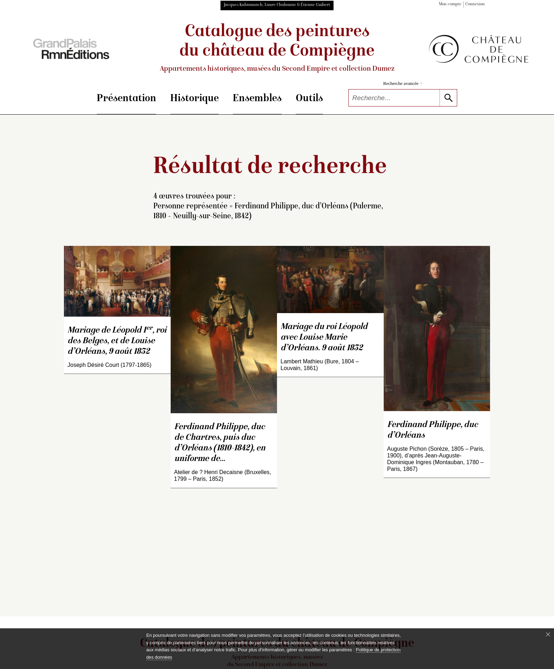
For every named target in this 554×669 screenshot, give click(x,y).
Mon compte (450, 4)
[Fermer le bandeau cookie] (548, 634)
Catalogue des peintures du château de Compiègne (277, 48)
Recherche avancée (403, 83)
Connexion (475, 4)
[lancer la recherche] (448, 98)
